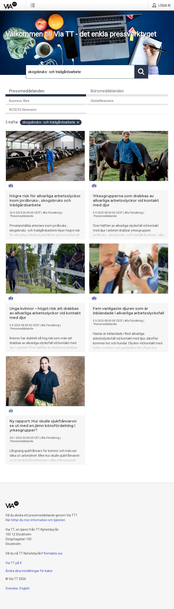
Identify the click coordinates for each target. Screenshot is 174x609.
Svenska (11, 588)
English (24, 588)
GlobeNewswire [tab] (102, 101)
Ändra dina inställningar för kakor (29, 571)
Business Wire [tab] (19, 101)
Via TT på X (13, 563)
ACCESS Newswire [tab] (22, 110)
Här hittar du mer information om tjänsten (35, 520)
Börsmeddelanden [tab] (107, 91)
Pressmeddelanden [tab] (26, 91)
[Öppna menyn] (33, 5)
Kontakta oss (53, 553)
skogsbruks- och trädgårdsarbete (51, 122)
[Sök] (80, 72)
